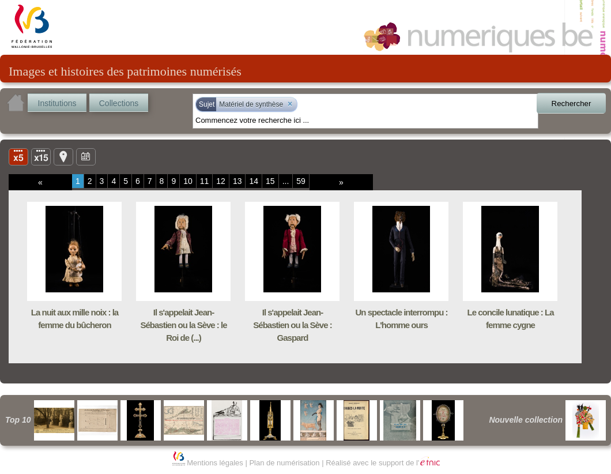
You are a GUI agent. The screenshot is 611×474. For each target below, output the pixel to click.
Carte (63, 156)
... (285, 181)
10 (188, 181)
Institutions (57, 103)
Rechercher (571, 103)
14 (253, 181)
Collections (118, 103)
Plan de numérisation (284, 462)
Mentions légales (215, 462)
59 (301, 181)
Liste (41, 156)
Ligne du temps (86, 156)
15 (270, 181)
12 (220, 181)
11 (204, 181)
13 (237, 181)
